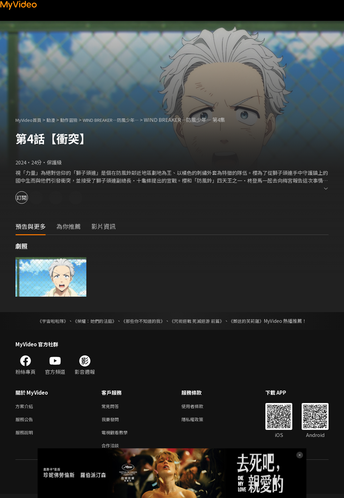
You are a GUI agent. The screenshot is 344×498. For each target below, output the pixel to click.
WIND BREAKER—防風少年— (125, 119)
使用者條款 (198, 406)
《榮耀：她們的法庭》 (90, 320)
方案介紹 (25, 406)
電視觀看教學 (116, 434)
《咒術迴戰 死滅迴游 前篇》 (200, 320)
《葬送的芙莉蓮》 (252, 320)
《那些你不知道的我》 (142, 320)
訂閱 (29, 197)
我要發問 (111, 420)
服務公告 (25, 420)
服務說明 (25, 434)
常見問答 (111, 406)
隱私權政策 (198, 420)
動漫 (56, 119)
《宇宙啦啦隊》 (46, 320)
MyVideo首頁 (30, 119)
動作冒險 (76, 119)
